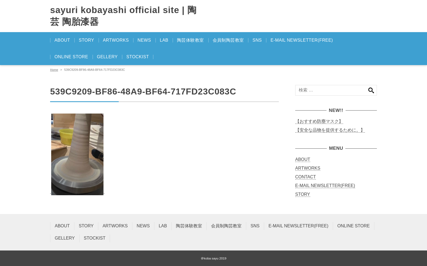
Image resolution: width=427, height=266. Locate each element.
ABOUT (62, 40)
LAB (164, 40)
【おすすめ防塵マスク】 (319, 121)
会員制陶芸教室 (228, 40)
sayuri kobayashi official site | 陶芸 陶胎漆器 (123, 16)
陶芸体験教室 (190, 40)
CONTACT (305, 177)
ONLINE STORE (71, 56)
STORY (86, 40)
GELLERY (107, 56)
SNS (257, 40)
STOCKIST (137, 56)
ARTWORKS (116, 40)
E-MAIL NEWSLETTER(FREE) (301, 40)
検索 (371, 90)
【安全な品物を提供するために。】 (330, 130)
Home (54, 69)
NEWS (144, 40)
